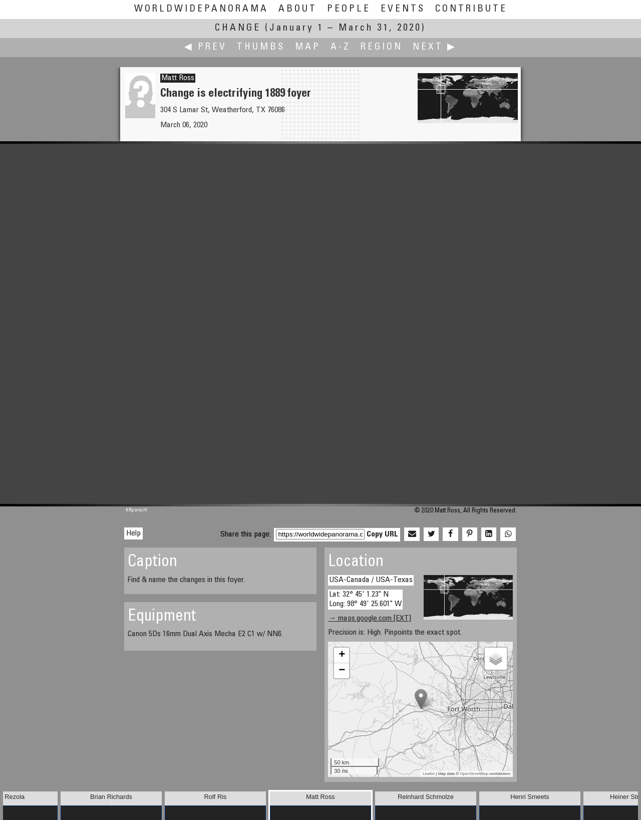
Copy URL (382, 534)
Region (382, 47)
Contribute (471, 9)
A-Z (341, 47)
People (349, 9)
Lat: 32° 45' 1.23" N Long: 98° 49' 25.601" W (365, 599)
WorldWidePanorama (201, 9)
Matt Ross (177, 78)
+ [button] (342, 655)
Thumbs (261, 47)
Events (403, 9)
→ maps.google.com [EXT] (369, 619)
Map (307, 47)
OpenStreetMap (474, 773)
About (297, 9)
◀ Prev (205, 47)
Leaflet (429, 773)
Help (133, 533)
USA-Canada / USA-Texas (371, 580)
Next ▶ (435, 47)
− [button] (342, 670)
